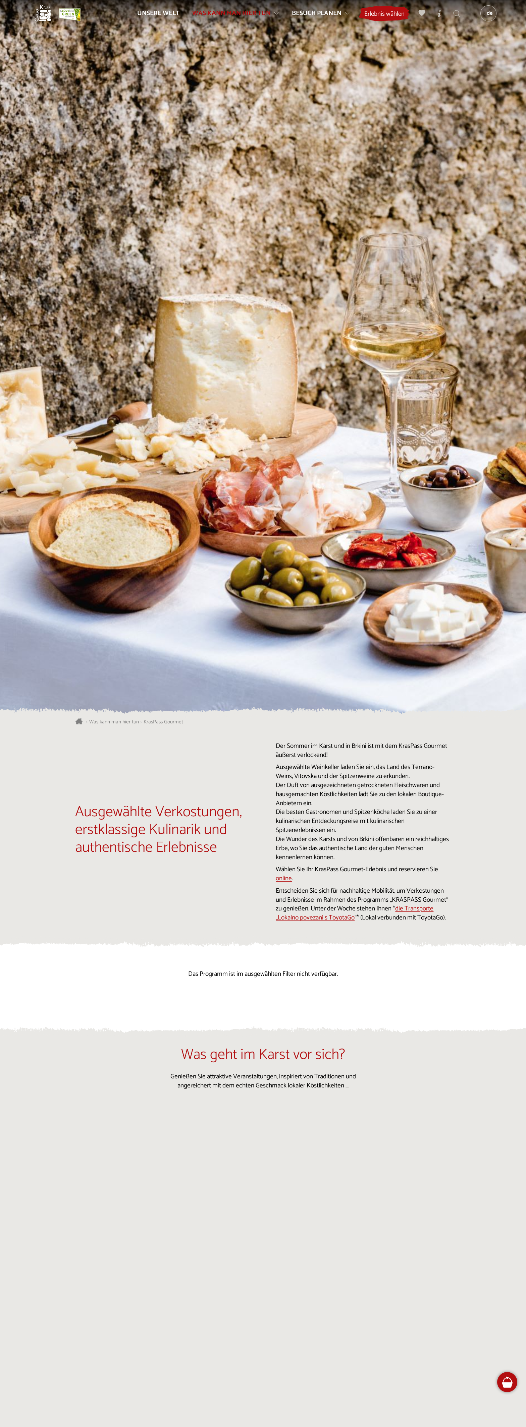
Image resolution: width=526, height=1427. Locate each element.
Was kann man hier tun (114, 722)
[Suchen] (453, 18)
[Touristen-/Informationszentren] (436, 18)
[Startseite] (48, 18)
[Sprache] (485, 19)
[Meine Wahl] (418, 18)
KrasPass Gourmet (163, 722)
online (284, 878)
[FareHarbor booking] (507, 1382)
